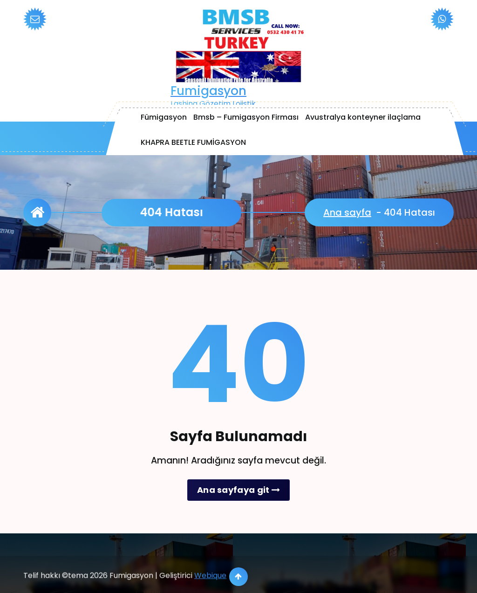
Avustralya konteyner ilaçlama (363, 117)
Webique (210, 586)
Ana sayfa (347, 212)
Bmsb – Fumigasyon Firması (246, 117)
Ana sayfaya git (238, 490)
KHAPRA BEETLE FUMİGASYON (193, 142)
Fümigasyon (164, 117)
